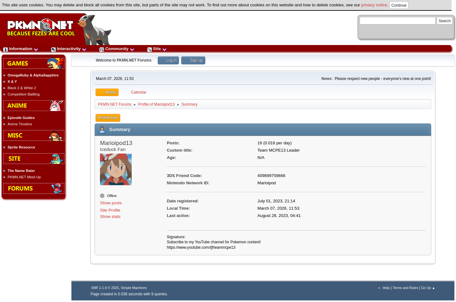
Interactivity (69, 48)
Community (117, 48)
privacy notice (374, 5)
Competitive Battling (24, 94)
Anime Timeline (20, 124)
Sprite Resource (21, 147)
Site (157, 48)
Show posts (111, 202)
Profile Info (108, 117)
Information (20, 48)
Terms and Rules (405, 288)
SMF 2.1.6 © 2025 (105, 288)
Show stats (110, 216)
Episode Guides (21, 118)
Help (386, 288)
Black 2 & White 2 (22, 88)
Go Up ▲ (428, 288)
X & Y (12, 81)
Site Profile (110, 210)
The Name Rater (21, 171)
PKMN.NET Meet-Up (24, 177)
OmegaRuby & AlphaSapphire (33, 75)
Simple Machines (134, 288)
